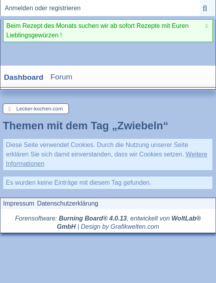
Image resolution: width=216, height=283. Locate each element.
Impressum (18, 203)
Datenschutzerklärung (67, 203)
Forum (61, 77)
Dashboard (23, 77)
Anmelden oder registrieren (43, 8)
